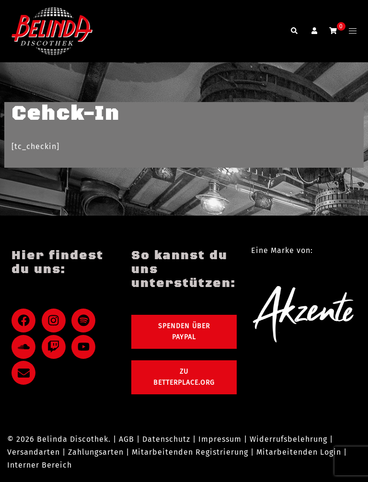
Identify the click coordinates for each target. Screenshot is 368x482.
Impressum (220, 439)
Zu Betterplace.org (184, 377)
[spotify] (85, 321)
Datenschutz (166, 439)
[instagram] (55, 321)
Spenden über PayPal (184, 332)
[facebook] (25, 321)
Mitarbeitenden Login (298, 452)
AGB (126, 439)
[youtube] (85, 347)
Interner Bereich (39, 465)
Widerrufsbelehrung (288, 439)
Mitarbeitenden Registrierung (190, 452)
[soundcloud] (25, 347)
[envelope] (25, 373)
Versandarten (33, 452)
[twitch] (55, 347)
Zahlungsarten (96, 452)
